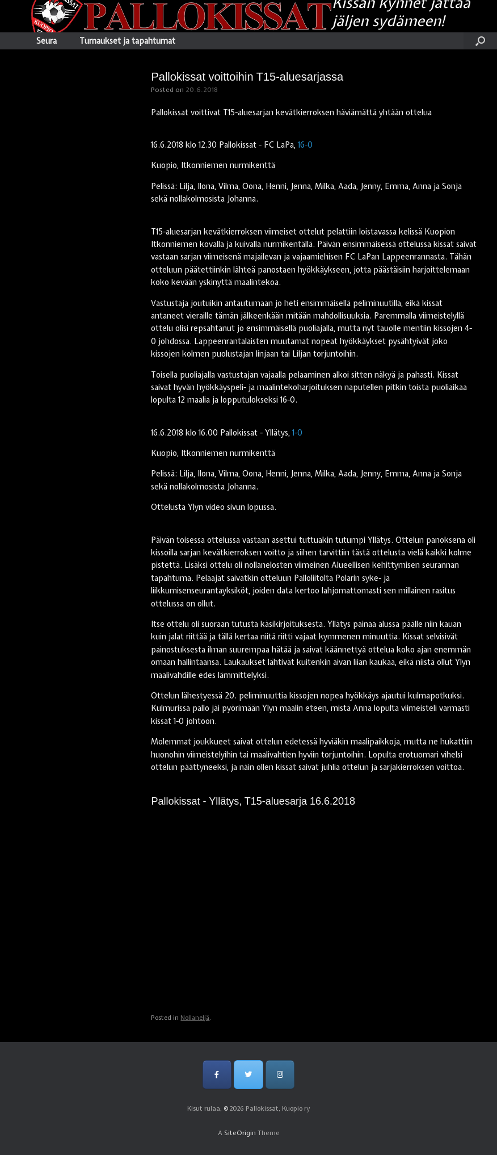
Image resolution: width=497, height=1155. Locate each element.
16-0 (305, 145)
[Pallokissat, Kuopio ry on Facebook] (217, 1074)
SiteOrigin (240, 1132)
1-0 (297, 433)
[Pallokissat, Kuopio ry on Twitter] (248, 1074)
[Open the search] (480, 40)
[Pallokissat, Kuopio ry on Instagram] (280, 1074)
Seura (46, 41)
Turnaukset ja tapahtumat (127, 41)
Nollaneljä (194, 1018)
